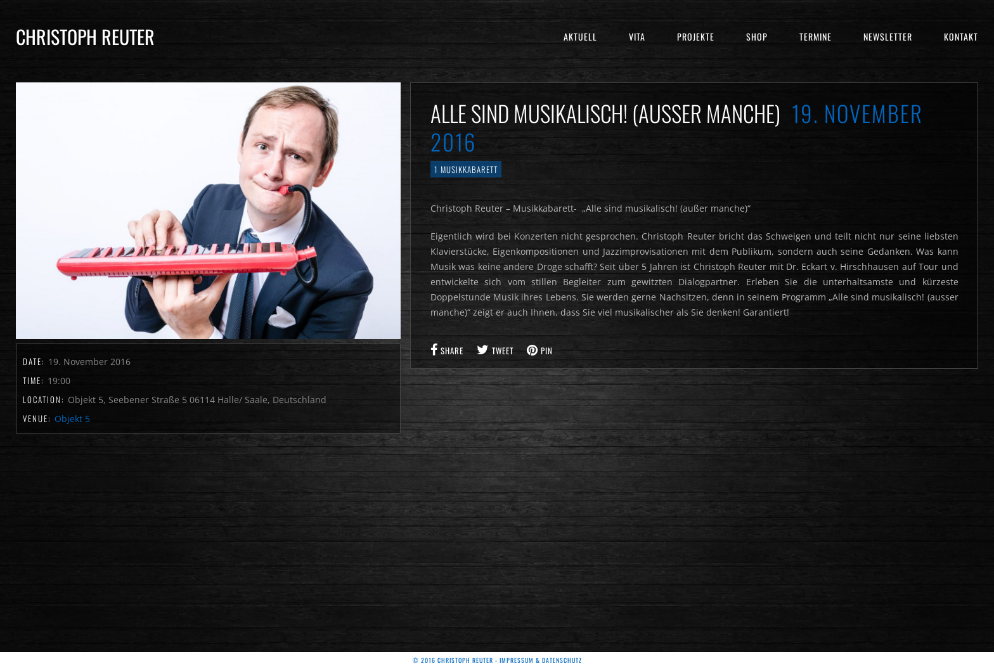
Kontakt (961, 36)
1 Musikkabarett (466, 169)
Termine (815, 36)
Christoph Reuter (85, 36)
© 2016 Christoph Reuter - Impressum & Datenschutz (497, 660)
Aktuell (580, 36)
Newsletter (887, 36)
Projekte (695, 36)
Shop (757, 36)
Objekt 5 (72, 419)
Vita (637, 36)
